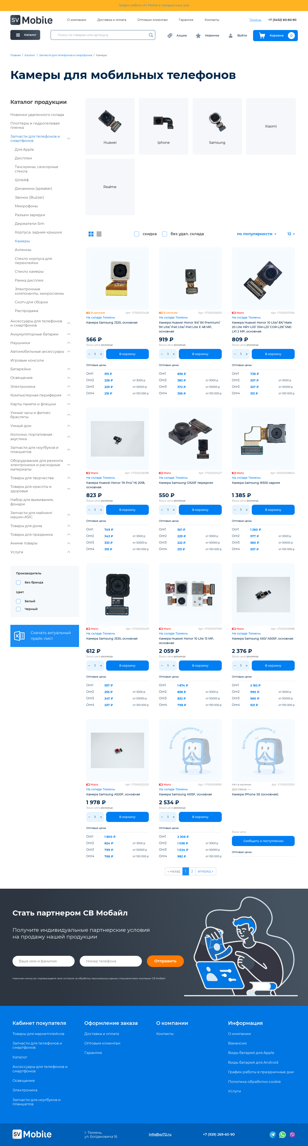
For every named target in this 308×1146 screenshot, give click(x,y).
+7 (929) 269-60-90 (219, 1134)
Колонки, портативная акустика (40, 436)
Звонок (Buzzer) (29, 197)
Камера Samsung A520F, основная (113, 794)
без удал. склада (187, 234)
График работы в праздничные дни (261, 1072)
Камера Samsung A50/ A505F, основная (262, 638)
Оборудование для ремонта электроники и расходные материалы (40, 464)
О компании (76, 20)
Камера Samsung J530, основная (112, 638)
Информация (245, 1023)
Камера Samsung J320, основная (112, 322)
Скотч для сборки (31, 302)
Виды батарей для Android (253, 1062)
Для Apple (24, 149)
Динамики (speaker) (33, 188)
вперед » (206, 871)
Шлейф (22, 180)
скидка (150, 234)
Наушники (40, 343)
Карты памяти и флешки (40, 404)
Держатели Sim (29, 223)
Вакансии (237, 1043)
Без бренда (34, 582)
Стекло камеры (29, 271)
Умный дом (40, 426)
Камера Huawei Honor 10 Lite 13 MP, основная (186, 641)
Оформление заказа (111, 1023)
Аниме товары (40, 543)
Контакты (212, 20)
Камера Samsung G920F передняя (186, 483)
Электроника (40, 386)
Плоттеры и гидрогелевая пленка (35, 125)
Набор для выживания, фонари (31, 502)
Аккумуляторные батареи (40, 334)
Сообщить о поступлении (263, 841)
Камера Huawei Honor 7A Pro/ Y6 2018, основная (115, 485)
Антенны (23, 250)
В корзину (127, 354)
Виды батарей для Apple (251, 1053)
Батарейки (40, 369)
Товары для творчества (40, 478)
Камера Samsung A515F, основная (185, 794)
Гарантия (186, 20)
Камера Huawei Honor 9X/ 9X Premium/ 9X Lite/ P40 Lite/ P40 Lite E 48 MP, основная (189, 327)
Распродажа (26, 311)
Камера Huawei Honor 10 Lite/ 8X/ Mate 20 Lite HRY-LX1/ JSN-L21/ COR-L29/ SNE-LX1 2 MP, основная (262, 327)
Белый (30, 601)
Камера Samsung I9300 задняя (256, 483)
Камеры (22, 241)
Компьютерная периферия (40, 395)
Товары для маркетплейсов (38, 1034)
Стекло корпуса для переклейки (33, 260)
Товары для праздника (40, 534)
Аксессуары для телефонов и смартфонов (40, 323)
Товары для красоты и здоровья (40, 488)
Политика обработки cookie (254, 1082)
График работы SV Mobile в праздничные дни (154, 5)
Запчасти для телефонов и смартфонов (65, 55)
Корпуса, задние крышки (38, 232)
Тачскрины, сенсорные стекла (36, 169)
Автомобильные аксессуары (40, 351)
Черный (31, 609)
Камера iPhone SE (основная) (255, 794)
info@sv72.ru (160, 1134)
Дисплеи (23, 158)
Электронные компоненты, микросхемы (39, 291)
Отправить (165, 961)
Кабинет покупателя (39, 1023)
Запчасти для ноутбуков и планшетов (40, 449)
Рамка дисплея (29, 280)
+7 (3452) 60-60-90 (282, 20)
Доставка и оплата (111, 20)
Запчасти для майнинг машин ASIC (40, 515)
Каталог (30, 55)
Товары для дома (40, 526)
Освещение (40, 378)
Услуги (40, 552)
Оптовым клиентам (152, 20)
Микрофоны (26, 206)
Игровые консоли (27, 360)
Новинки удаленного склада (37, 115)
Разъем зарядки (30, 215)
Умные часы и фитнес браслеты (40, 415)
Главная (15, 55)
